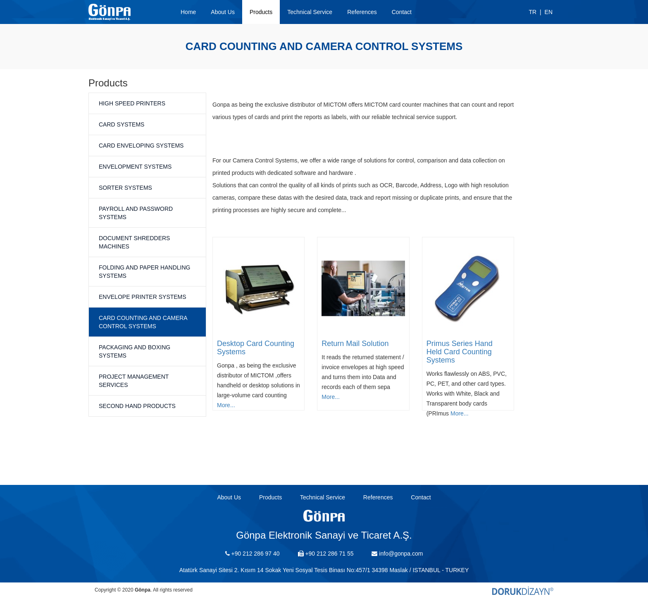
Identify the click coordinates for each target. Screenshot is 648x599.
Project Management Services (134, 380)
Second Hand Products (137, 406)
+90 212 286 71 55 (326, 553)
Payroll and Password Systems (136, 212)
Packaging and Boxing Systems (134, 351)
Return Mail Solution (355, 343)
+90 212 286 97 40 (252, 553)
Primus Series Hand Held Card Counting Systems (459, 351)
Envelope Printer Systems (142, 297)
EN (549, 12)
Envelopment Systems (135, 166)
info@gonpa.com (397, 553)
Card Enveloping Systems (141, 145)
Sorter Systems (125, 187)
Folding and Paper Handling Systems (144, 271)
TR (532, 12)
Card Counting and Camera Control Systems (143, 322)
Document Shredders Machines (134, 242)
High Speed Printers (132, 103)
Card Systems (121, 124)
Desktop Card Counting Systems (255, 347)
